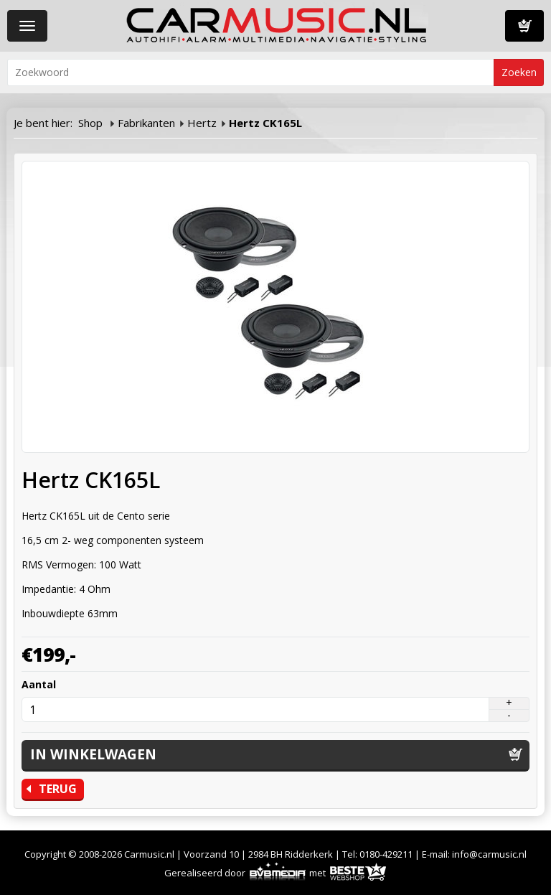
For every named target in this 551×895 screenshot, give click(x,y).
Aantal (39, 684)
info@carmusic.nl (489, 854)
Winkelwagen (524, 26)
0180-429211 (386, 854)
